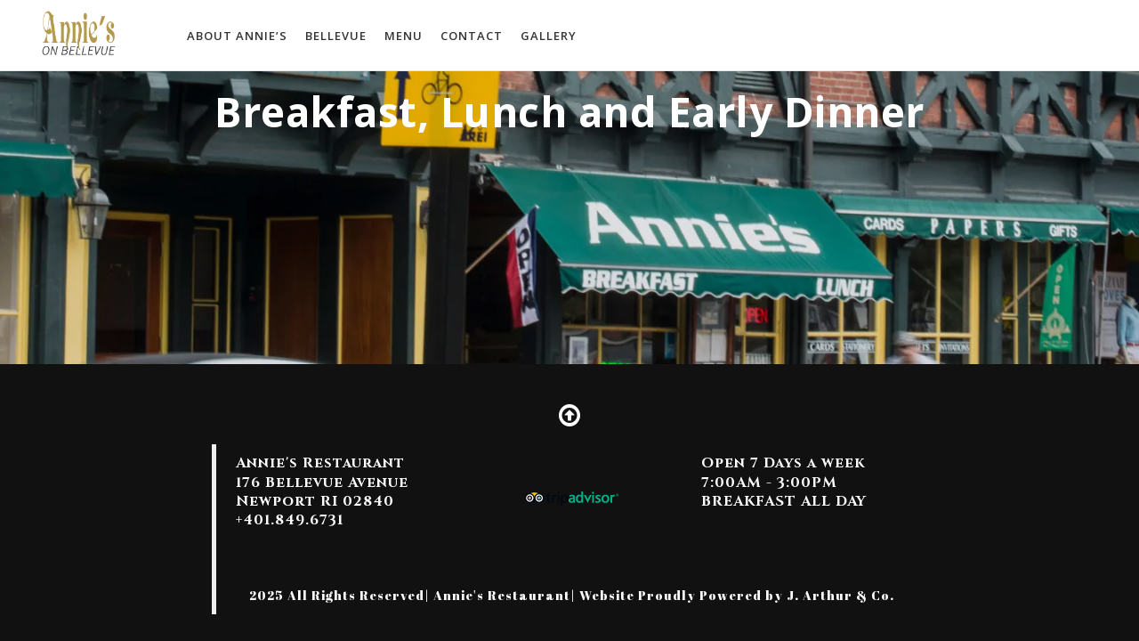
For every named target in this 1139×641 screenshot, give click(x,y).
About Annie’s (237, 36)
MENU (403, 36)
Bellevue (336, 36)
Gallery (549, 36)
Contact (471, 36)
